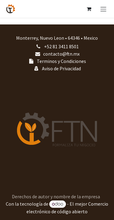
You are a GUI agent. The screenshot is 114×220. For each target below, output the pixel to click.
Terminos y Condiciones (61, 61)
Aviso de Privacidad (61, 68)
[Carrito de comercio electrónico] (89, 9)
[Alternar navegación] (103, 8)
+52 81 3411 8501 (61, 46)
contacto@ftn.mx (61, 54)
